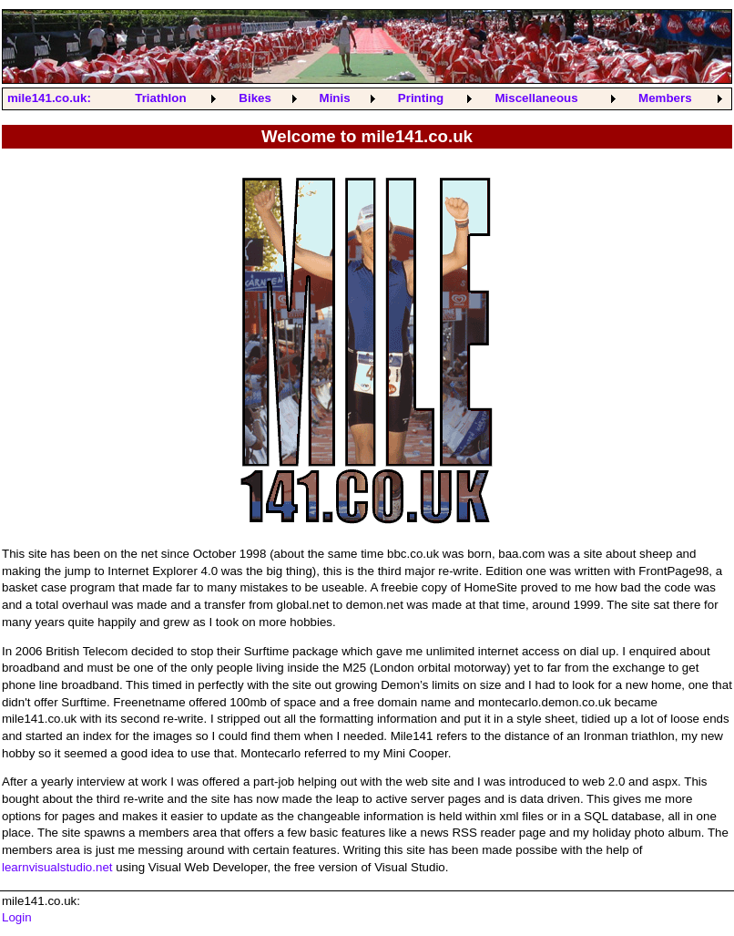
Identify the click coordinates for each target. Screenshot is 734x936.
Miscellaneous (535, 98)
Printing (420, 98)
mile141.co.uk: (49, 98)
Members (665, 98)
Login (17, 917)
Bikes (255, 98)
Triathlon (160, 98)
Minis (335, 98)
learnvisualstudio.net (57, 867)
